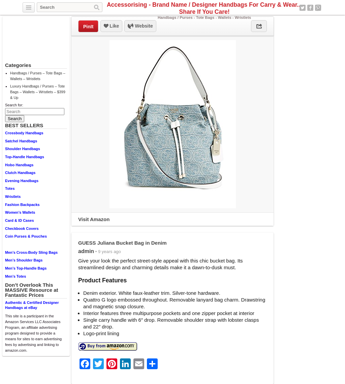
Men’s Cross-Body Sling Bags (31, 252)
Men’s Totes (15, 276)
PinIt (88, 26)
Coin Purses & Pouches (26, 236)
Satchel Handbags (21, 141)
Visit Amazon (93, 219)
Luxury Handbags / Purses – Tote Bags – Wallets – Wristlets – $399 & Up (37, 92)
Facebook (310, 7)
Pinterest (318, 7)
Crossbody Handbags (24, 133)
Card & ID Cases (19, 220)
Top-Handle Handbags (24, 157)
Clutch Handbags (20, 173)
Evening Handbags (21, 181)
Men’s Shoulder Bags (23, 260)
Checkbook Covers (22, 228)
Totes (10, 188)
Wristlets (13, 197)
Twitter (302, 7)
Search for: (14, 105)
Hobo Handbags (19, 165)
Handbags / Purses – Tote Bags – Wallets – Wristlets (37, 76)
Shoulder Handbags (22, 149)
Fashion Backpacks (22, 205)
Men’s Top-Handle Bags (25, 268)
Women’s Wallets (20, 212)
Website (140, 26)
